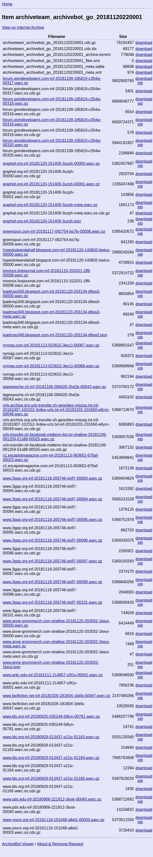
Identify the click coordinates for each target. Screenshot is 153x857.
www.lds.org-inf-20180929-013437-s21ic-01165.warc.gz (51, 778)
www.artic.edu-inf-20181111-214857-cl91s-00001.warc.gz (53, 675)
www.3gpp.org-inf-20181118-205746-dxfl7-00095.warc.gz (52, 520)
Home (7, 4)
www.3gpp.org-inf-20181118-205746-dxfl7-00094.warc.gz (52, 499)
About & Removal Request (60, 844)
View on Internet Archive (23, 27)
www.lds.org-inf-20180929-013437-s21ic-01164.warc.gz (51, 758)
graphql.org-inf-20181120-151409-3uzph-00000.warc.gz (51, 163)
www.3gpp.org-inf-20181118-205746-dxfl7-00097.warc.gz (52, 561)
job (140, 83)
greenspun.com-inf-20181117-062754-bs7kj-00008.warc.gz (54, 231)
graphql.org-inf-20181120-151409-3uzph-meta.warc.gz (50, 205)
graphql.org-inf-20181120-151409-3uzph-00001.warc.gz (51, 184)
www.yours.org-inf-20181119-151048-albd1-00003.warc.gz (53, 820)
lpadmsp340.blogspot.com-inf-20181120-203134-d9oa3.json (55, 335)
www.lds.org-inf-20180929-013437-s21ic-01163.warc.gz (51, 737)
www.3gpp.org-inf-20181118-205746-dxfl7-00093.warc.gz (52, 478)
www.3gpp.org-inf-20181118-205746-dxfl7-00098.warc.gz (52, 582)
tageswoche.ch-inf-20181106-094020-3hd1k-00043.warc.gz (54, 387)
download (143, 43)
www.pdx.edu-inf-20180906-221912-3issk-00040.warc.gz (52, 799)
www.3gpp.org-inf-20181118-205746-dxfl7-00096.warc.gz (52, 540)
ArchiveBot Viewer (18, 844)
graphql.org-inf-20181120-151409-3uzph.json (42, 221)
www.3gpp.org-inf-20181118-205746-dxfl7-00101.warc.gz (52, 602)
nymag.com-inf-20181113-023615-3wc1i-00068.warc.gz (51, 366)
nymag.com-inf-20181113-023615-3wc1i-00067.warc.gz (51, 345)
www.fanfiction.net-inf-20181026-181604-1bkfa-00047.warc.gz (56, 696)
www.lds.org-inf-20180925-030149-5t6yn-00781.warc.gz (51, 716)
